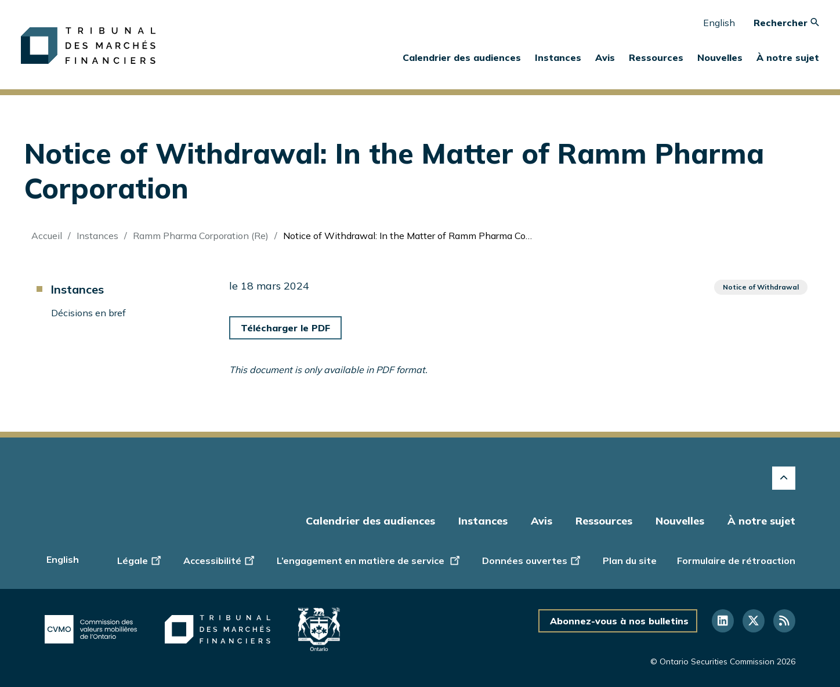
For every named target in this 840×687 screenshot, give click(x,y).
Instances (97, 235)
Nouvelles (680, 520)
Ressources (603, 520)
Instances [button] (558, 57)
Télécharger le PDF (285, 328)
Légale (140, 559)
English (719, 22)
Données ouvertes (532, 559)
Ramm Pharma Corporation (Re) (201, 235)
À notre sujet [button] (787, 57)
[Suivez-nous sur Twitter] (754, 620)
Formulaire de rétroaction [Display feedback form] (736, 560)
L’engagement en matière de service (369, 559)
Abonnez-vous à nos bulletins (619, 621)
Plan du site (630, 560)
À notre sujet (761, 520)
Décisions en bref (88, 313)
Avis (605, 57)
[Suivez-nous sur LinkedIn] (723, 620)
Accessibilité (219, 559)
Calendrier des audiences (462, 57)
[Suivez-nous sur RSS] (784, 620)
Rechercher (786, 22)
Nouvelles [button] (720, 57)
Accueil (46, 235)
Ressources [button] (656, 57)
